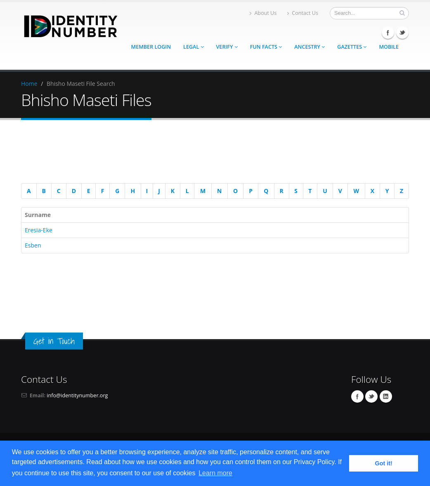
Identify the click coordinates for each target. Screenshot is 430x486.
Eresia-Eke (38, 230)
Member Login (151, 46)
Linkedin (386, 396)
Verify (227, 46)
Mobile (389, 46)
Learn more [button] (215, 473)
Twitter (402, 32)
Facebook (388, 32)
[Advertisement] (211, 153)
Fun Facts (266, 46)
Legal (193, 46)
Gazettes (351, 46)
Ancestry (309, 46)
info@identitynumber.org (77, 395)
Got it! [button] (383, 463)
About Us (263, 13)
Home (29, 83)
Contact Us (302, 13)
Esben (33, 245)
